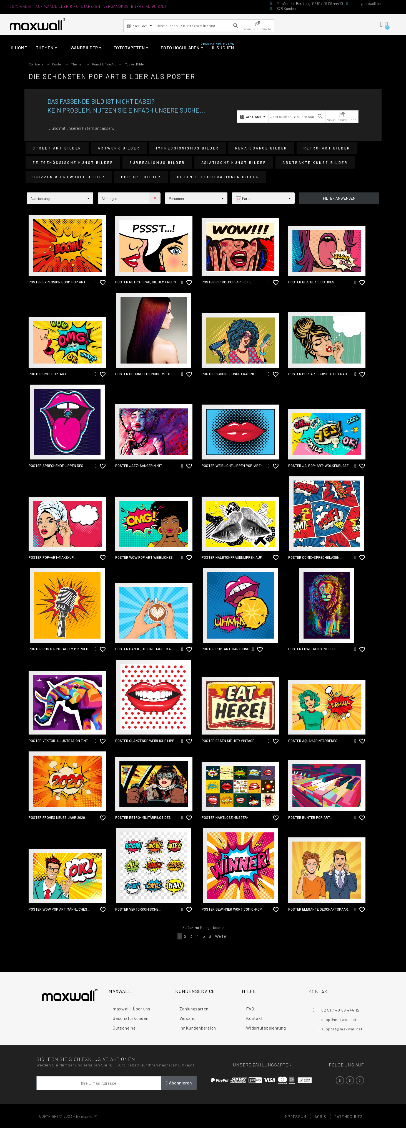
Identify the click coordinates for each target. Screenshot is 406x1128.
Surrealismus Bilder (157, 162)
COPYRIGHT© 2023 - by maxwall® (68, 1116)
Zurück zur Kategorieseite (203, 927)
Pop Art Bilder (141, 177)
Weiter (221, 936)
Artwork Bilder (119, 148)
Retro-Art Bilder (327, 148)
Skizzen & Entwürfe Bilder (68, 177)
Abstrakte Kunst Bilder (315, 162)
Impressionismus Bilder (187, 148)
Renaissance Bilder (261, 148)
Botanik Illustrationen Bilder (218, 177)
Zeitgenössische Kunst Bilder (72, 162)
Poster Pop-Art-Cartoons (225, 649)
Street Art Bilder (57, 148)
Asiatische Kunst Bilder (234, 162)
